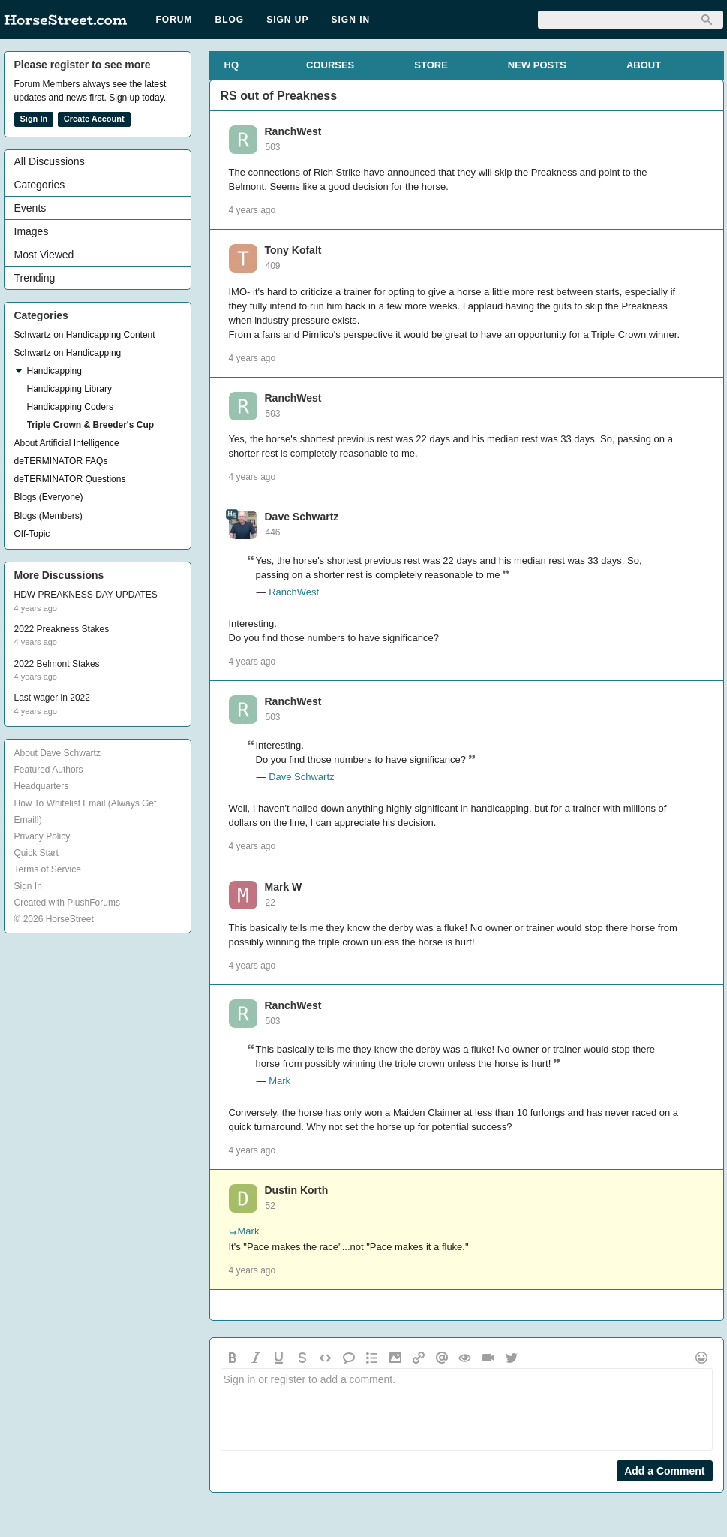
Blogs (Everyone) (48, 497)
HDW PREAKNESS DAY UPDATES (86, 594)
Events (30, 208)
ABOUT (643, 65)
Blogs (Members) (48, 516)
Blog (230, 19)
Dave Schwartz (302, 517)
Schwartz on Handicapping (68, 353)
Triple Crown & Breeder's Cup (91, 425)
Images (31, 231)
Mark (279, 1080)
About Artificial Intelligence (66, 443)
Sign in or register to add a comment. (467, 1409)
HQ (231, 65)
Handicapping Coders (70, 407)
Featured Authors (48, 769)
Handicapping (54, 371)
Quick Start (36, 853)
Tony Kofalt (293, 250)
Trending (35, 278)
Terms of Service (47, 869)
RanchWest (293, 131)
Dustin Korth (297, 1190)
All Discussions (49, 161)
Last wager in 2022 (52, 697)
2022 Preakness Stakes (62, 629)
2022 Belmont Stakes (57, 663)
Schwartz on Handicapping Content (84, 335)
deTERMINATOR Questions (70, 479)
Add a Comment (664, 1471)
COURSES (330, 65)
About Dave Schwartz (57, 753)
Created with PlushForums (67, 902)
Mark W (283, 887)
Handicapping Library (69, 389)
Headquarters (41, 786)
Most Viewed (44, 255)
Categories (39, 185)
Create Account (94, 118)
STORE (431, 65)
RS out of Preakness (279, 95)
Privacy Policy (42, 836)
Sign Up (287, 19)
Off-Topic (32, 534)
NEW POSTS (537, 65)
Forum (174, 19)
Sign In (351, 19)
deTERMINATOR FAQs (61, 461)
